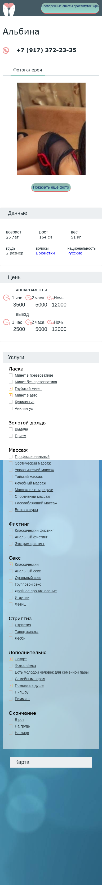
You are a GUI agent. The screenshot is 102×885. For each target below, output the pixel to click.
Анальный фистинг (31, 537)
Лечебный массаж (30, 483)
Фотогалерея (27, 69)
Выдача (21, 429)
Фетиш (20, 604)
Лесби (20, 638)
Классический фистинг (34, 530)
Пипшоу (21, 692)
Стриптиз (23, 625)
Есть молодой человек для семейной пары (51, 672)
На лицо (22, 733)
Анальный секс (28, 571)
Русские (75, 253)
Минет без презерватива (36, 382)
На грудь (22, 726)
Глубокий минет (28, 388)
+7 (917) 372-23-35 (39, 50)
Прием (20, 436)
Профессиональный (32, 456)
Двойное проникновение (36, 591)
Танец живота (26, 631)
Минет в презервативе (34, 375)
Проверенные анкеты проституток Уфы (70, 6)
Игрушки (22, 597)
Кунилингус (24, 402)
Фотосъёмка (25, 665)
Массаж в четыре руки (34, 490)
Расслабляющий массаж (36, 503)
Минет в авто (26, 395)
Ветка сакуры (26, 510)
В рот (19, 719)
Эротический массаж (33, 463)
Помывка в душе (29, 685)
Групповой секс (28, 584)
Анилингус (24, 408)
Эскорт (21, 659)
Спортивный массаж (32, 496)
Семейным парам (30, 679)
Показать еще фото (51, 187)
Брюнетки (45, 253)
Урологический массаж (34, 470)
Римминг (22, 699)
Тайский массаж (29, 476)
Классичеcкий (27, 564)
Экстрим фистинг (30, 544)
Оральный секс (28, 578)
